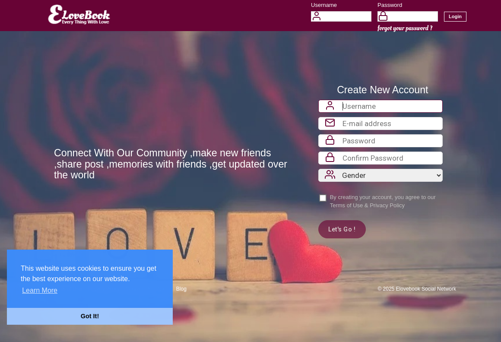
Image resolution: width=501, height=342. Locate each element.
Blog (181, 289)
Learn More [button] (39, 290)
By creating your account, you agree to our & (383, 201)
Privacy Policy (387, 205)
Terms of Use (346, 205)
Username (324, 5)
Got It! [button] (90, 316)
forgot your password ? (404, 28)
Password (389, 5)
